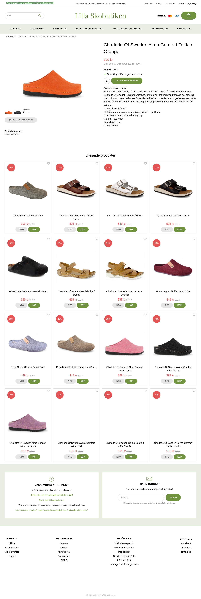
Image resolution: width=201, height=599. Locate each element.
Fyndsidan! (184, 29)
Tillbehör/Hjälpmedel (127, 29)
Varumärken (160, 29)
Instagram (186, 547)
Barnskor (59, 29)
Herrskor (37, 29)
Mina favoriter (12, 551)
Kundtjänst (170, 3)
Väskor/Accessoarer (89, 29)
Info (21, 229)
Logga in (11, 556)
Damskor (15, 29)
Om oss (148, 3)
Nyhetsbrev (64, 551)
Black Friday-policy (187, 3)
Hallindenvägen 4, (124, 543)
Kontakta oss (12, 547)
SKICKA (173, 497)
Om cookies (64, 556)
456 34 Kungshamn (124, 547)
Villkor (159, 3)
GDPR (64, 560)
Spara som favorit (21, 120)
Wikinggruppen (108, 595)
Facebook (186, 543)
